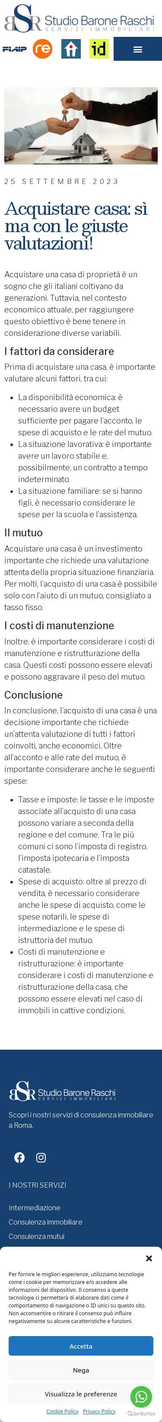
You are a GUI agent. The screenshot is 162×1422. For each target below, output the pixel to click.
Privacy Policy (99, 1411)
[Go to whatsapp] (141, 1397)
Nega (81, 1370)
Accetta (81, 1346)
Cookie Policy (63, 1411)
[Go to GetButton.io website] (141, 1413)
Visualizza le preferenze (81, 1393)
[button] (149, 1257)
